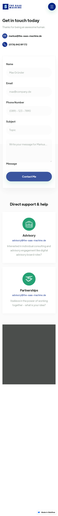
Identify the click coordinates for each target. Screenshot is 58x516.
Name (9, 64)
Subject (10, 121)
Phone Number (15, 102)
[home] (12, 7)
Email (9, 83)
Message (11, 163)
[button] (52, 6)
